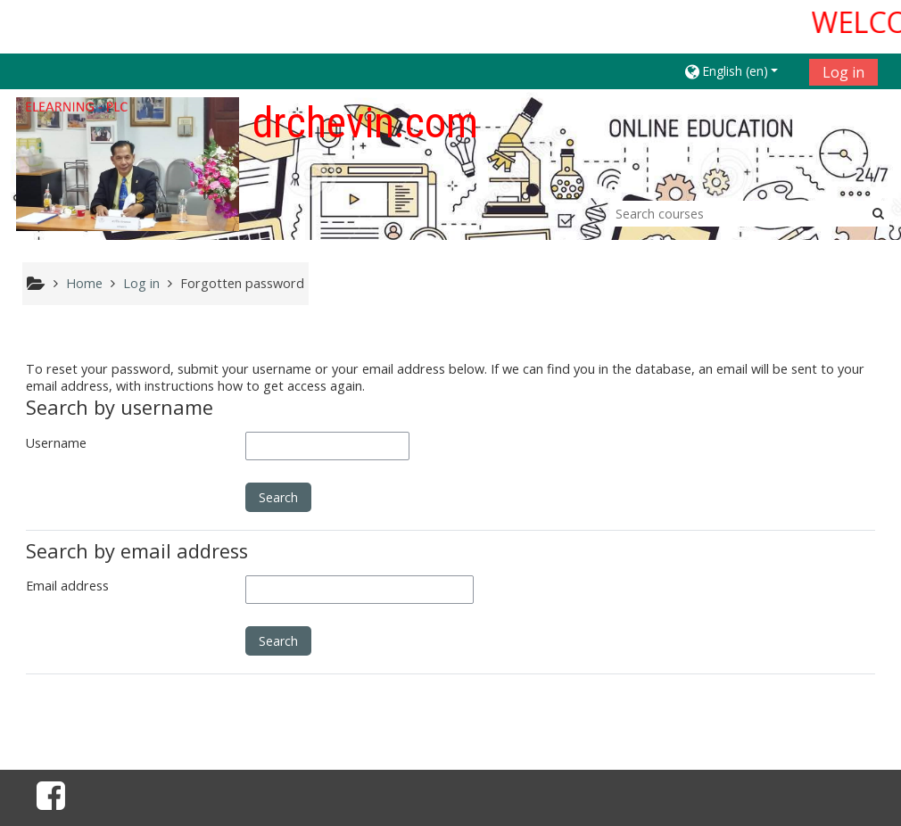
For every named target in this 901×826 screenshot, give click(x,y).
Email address (67, 585)
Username (56, 442)
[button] (740, 71)
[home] (127, 163)
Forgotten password (242, 283)
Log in (843, 72)
